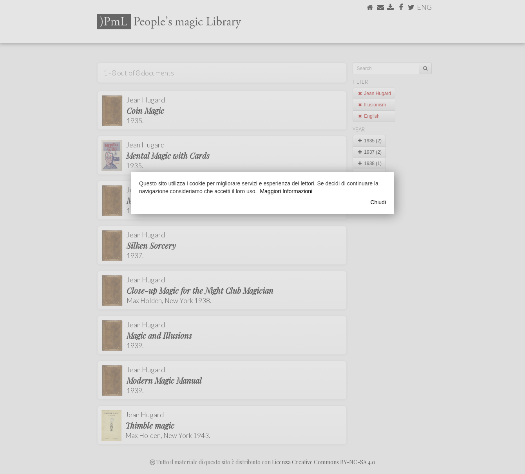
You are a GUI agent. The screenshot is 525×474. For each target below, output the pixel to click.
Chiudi (378, 202)
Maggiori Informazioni (286, 191)
